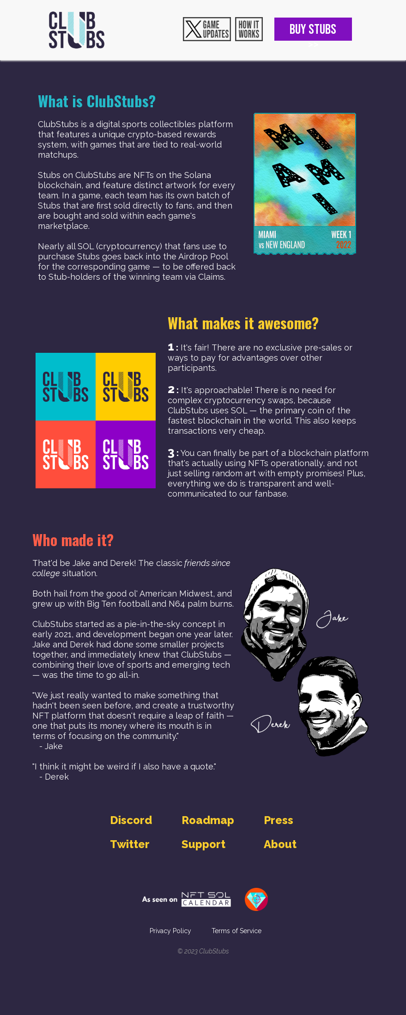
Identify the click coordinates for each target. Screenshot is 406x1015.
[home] (76, 30)
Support (203, 844)
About (280, 844)
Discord (131, 820)
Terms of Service (236, 931)
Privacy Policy (170, 931)
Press (278, 820)
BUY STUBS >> (313, 31)
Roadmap (208, 820)
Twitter (130, 844)
